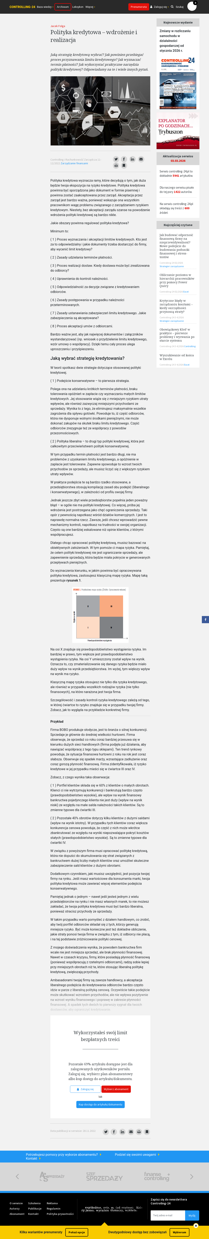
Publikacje (34, 1208)
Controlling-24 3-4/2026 (172, 317)
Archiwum (63, 7)
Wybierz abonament (116, 1089)
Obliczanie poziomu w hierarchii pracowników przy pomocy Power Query (177, 280)
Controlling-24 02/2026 (171, 262)
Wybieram (179, 1232)
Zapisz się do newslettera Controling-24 (169, 1201)
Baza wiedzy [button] (44, 6)
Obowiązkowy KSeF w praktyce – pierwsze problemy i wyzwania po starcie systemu (177, 334)
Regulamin (53, 1208)
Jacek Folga (57, 26)
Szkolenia (34, 1203)
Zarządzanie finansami (74, 163)
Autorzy (15, 1208)
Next (191, 1176)
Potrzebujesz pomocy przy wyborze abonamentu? (62, 1155)
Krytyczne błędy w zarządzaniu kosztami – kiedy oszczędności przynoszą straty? (176, 306)
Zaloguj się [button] (158, 6)
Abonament (17, 1214)
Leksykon (77, 6)
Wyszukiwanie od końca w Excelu (177, 357)
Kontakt (31, 1158)
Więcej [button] (89, 6)
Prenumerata (139, 7)
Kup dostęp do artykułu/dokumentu (100, 1104)
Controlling (190, 346)
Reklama (52, 1203)
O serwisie (16, 1203)
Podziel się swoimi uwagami (135, 1155)
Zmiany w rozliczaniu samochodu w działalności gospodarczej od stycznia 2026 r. (175, 41)
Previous (17, 1176)
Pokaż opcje (77, 1232)
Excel (186, 291)
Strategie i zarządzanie (172, 266)
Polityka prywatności (60, 1214)
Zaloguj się (85, 1089)
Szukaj (177, 6)
